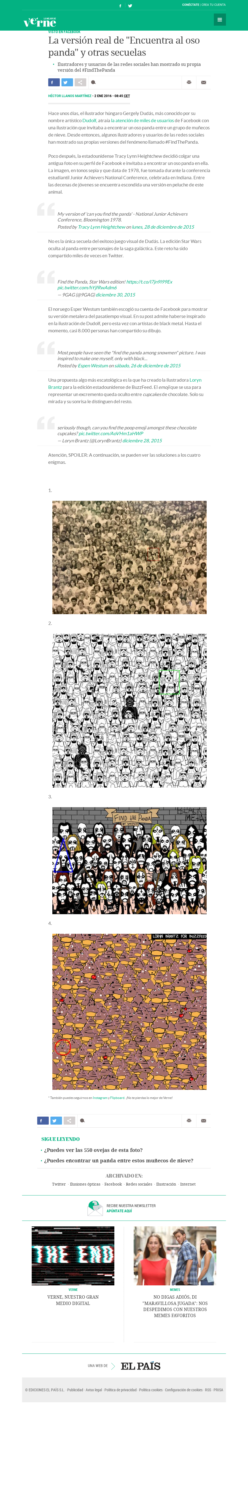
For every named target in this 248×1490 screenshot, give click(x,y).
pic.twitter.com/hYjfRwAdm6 (87, 287)
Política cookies (151, 1389)
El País (39, 5)
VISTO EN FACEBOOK (64, 31)
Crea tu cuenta (213, 5)
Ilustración (166, 1184)
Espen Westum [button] (93, 365)
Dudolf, (89, 120)
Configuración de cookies (184, 1389)
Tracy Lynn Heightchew (101, 226)
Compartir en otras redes (80, 82)
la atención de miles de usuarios (142, 120)
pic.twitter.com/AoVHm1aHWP (111, 433)
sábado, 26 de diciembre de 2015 (147, 365)
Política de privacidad (120, 1389)
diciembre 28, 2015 (142, 440)
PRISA (218, 1389)
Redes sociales (139, 1184)
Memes (175, 1289)
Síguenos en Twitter (130, 5)
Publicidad (75, 1389)
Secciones (220, 20)
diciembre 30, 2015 (115, 294)
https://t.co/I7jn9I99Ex (149, 281)
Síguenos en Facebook (120, 5)
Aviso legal (94, 1389)
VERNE (73, 1289)
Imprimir (189, 82)
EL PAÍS (140, 1365)
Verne (39, 22)
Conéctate (190, 5)
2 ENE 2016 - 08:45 (112, 96)
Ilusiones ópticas (85, 1184)
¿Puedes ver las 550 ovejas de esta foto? (93, 1150)
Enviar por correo (203, 82)
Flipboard (117, 1098)
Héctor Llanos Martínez (70, 96)
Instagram (100, 1098)
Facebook (113, 1184)
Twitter (59, 1184)
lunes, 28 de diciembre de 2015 (163, 226)
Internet (188, 1184)
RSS (208, 1389)
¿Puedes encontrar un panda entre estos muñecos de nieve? (118, 1161)
